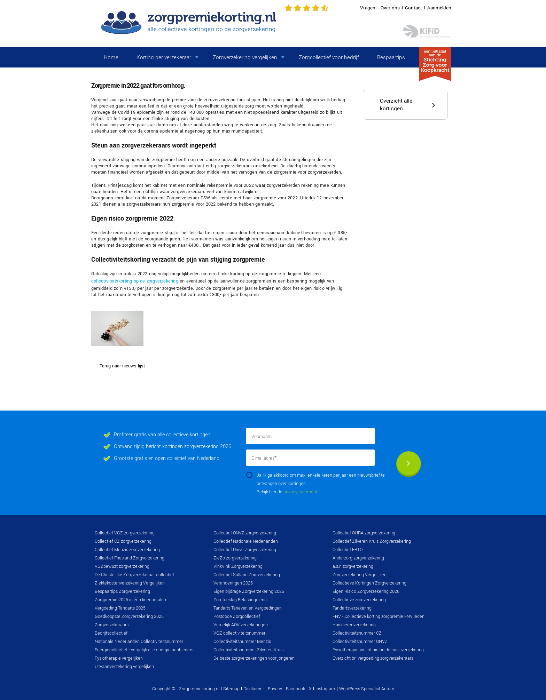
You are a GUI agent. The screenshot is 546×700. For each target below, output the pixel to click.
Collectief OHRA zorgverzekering (364, 533)
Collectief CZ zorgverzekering (123, 541)
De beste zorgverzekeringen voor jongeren (254, 658)
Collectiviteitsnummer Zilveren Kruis (248, 650)
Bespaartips (391, 57)
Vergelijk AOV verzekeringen (240, 625)
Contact (413, 8)
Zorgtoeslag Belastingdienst (240, 600)
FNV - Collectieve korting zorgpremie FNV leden (378, 616)
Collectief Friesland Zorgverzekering (129, 558)
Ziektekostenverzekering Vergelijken (130, 583)
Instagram (325, 689)
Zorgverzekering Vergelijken (360, 575)
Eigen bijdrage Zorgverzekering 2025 (248, 591)
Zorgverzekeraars (111, 625)
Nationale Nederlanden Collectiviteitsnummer (139, 641)
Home (111, 57)
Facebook (295, 689)
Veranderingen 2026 (233, 583)
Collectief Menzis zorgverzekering (127, 550)
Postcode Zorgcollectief (236, 616)
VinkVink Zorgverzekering (238, 566)
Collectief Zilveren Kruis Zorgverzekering (372, 541)
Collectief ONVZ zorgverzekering (244, 533)
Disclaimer (253, 689)
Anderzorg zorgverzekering (358, 558)
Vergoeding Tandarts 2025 (120, 608)
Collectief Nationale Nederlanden (245, 541)
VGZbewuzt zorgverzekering (122, 566)
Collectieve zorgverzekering (359, 600)
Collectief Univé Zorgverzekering (244, 550)
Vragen (367, 8)
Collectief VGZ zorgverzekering (125, 533)
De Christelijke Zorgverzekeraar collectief (134, 575)
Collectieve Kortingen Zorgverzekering (369, 583)
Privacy (275, 689)
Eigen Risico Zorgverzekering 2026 (366, 591)
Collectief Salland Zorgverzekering (246, 575)
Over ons (390, 8)
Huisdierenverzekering (354, 625)
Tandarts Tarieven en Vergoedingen (247, 608)
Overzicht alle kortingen (396, 104)
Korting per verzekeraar (163, 57)
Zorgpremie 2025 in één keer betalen (130, 600)
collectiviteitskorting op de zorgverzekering (134, 281)
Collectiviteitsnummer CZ (357, 633)
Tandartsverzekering (352, 608)
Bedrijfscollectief (111, 633)
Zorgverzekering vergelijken (245, 57)
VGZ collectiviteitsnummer (239, 633)
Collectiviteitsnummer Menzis (242, 641)
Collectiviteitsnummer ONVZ (360, 641)
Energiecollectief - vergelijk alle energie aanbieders (144, 650)
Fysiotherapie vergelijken (119, 658)
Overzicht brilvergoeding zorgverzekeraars (373, 658)
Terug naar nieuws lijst (122, 366)
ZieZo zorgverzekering (235, 558)
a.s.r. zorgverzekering (353, 566)
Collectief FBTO (347, 550)
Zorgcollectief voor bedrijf (329, 57)
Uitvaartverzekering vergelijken (124, 666)
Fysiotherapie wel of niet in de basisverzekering (378, 650)
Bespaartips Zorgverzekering (122, 591)
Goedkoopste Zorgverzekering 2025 (129, 616)
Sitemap (231, 689)
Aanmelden (439, 8)
